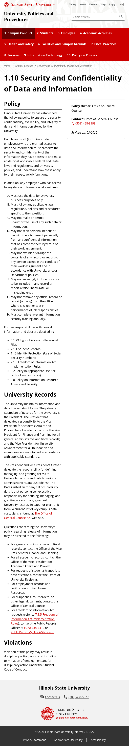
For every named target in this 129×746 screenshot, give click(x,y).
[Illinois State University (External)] (29, 4)
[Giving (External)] (72, 4)
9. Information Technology (43, 55)
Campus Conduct (24, 65)
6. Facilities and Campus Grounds (62, 44)
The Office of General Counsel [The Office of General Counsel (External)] (28, 515)
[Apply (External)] (112, 4)
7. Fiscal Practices (103, 44)
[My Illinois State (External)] (121, 4)
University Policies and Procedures (28, 16)
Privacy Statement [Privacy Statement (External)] (34, 740)
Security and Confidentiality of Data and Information (64, 65)
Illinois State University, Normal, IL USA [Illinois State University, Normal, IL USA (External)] (69, 732)
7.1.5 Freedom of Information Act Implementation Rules (34, 618)
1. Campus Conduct (18, 33)
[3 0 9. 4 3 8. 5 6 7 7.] (76, 697)
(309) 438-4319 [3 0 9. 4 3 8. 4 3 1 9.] (34, 628)
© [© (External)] (36, 732)
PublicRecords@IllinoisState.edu (32, 632)
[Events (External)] (93, 4)
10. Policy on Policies (82, 55)
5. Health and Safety (19, 44)
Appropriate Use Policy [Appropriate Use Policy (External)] (68, 740)
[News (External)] (83, 4)
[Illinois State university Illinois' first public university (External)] (64, 713)
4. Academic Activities (96, 33)
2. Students (45, 33)
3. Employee (66, 33)
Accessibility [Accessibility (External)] (98, 740)
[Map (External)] (103, 4)
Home (7, 65)
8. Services (11, 55)
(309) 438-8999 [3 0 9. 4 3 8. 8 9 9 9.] (85, 123)
